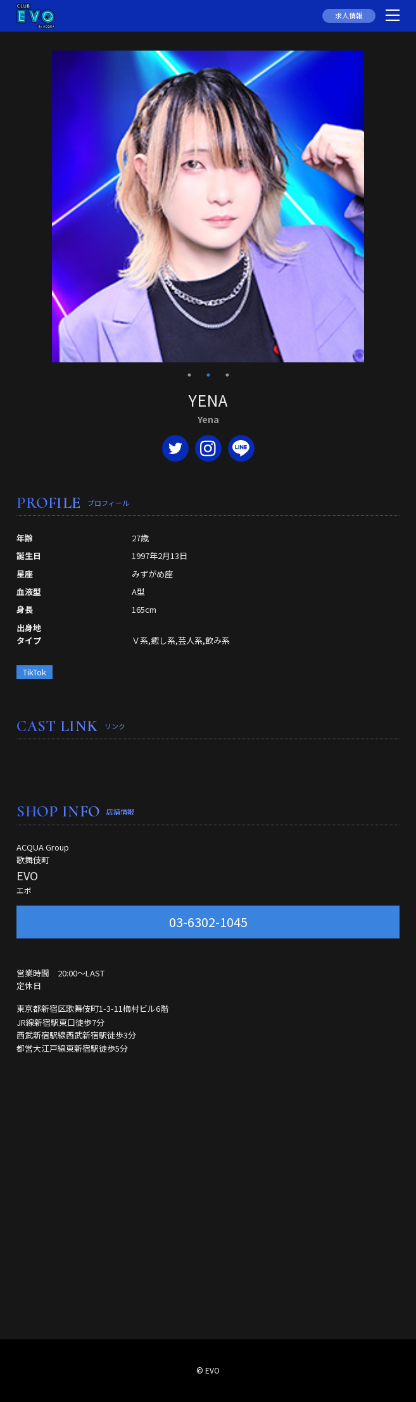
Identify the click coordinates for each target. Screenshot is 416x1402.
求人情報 (349, 15)
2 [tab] (208, 375)
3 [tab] (227, 375)
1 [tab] (189, 375)
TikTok (34, 672)
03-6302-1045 (208, 922)
